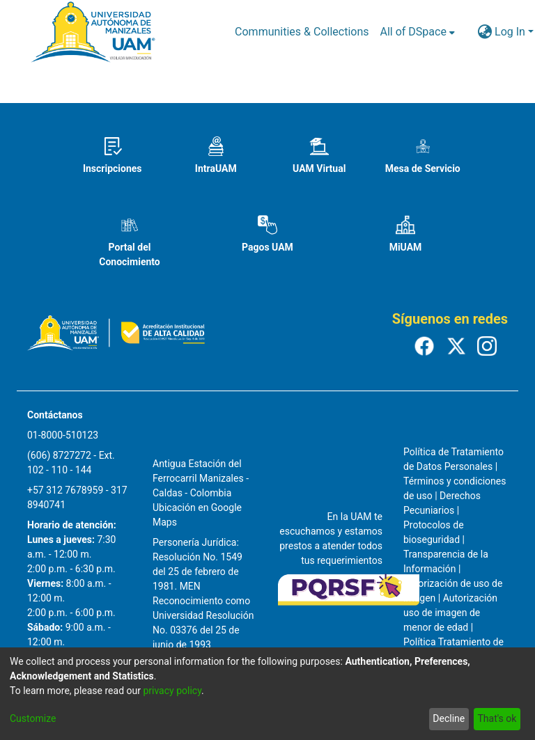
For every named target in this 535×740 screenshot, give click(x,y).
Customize (33, 718)
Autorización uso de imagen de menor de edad (450, 612)
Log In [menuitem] (510, 31)
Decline (449, 718)
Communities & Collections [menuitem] (302, 31)
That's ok (496, 718)
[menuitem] (417, 32)
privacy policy (172, 690)
